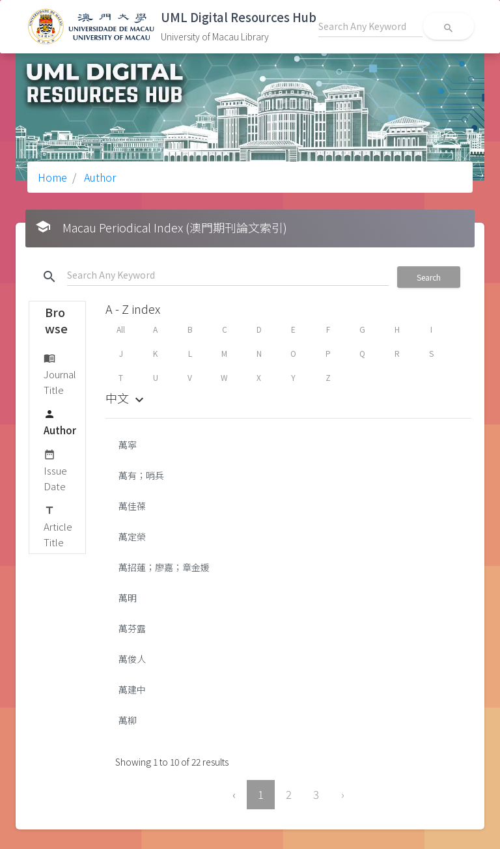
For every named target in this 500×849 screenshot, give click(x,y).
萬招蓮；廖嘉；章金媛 (164, 567)
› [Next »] (342, 794)
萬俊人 (132, 658)
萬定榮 (132, 536)
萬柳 (127, 720)
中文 (126, 397)
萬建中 (132, 689)
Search (429, 277)
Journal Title (60, 373)
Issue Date (55, 470)
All (121, 329)
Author (98, 177)
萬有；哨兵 (141, 475)
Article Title (58, 526)
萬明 (127, 597)
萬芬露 (132, 628)
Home (52, 177)
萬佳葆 (132, 505)
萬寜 (127, 444)
